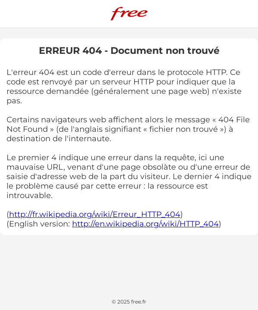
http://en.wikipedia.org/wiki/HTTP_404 (145, 224)
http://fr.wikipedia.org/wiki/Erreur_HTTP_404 (94, 214)
